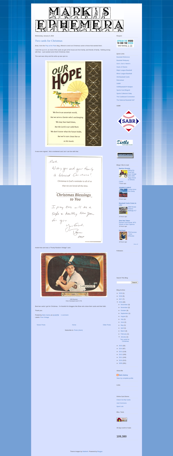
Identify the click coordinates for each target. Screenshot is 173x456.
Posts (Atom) (78, 330)
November (124, 307)
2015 (121, 346)
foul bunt (122, 230)
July (122, 319)
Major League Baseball (124, 70)
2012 (121, 354)
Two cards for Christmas (48, 40)
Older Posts (107, 325)
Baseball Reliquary (123, 60)
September (124, 313)
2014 (121, 348)
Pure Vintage (44, 317)
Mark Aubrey (123, 375)
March (123, 331)
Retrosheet (120, 80)
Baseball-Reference (123, 57)
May (122, 325)
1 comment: (65, 315)
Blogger (99, 451)
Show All (136, 244)
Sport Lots (120, 406)
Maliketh (85, 451)
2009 (121, 363)
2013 (121, 351)
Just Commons (122, 403)
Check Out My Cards (124, 400)
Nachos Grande (124, 168)
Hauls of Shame (122, 67)
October (123, 310)
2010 (121, 360)
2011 (121, 357)
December (124, 304)
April (122, 328)
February (124, 334)
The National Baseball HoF (126, 100)
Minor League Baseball (124, 73)
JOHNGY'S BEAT (125, 187)
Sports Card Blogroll (123, 90)
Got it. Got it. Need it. (124, 63)
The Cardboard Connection (126, 97)
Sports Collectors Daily (124, 93)
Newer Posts (41, 325)
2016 (121, 302)
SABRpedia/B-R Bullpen (125, 87)
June (122, 322)
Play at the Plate (50, 46)
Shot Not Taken (124, 221)
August (123, 316)
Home (74, 325)
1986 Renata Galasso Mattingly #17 (132, 208)
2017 (121, 299)
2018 (121, 296)
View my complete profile (125, 378)
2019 (121, 293)
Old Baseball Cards (123, 77)
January (123, 337)
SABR (119, 83)
